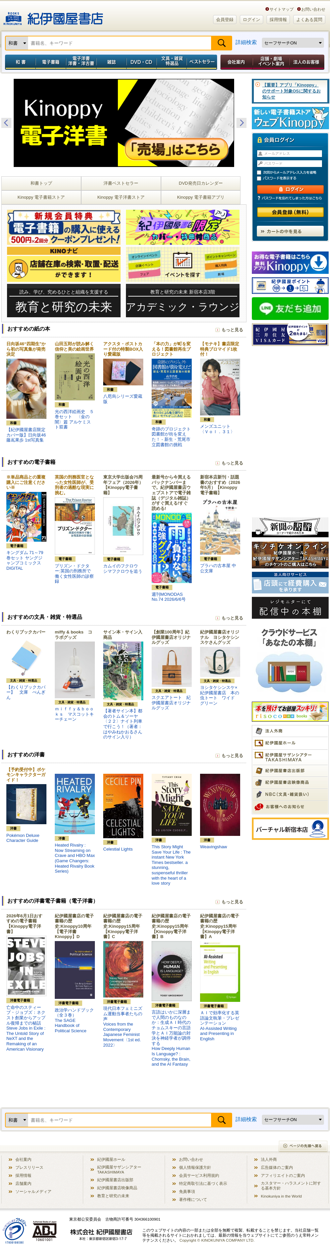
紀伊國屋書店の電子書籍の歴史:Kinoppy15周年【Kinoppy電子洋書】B (171, 926)
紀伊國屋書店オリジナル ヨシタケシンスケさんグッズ (219, 637)
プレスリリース (29, 1167)
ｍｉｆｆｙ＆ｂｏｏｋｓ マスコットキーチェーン (74, 714)
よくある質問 (309, 19)
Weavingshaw (213, 846)
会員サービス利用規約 (199, 1175)
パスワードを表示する (293, 178)
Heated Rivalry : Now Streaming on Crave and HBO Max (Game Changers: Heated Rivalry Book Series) (75, 858)
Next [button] (241, 123)
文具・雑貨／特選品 (172, 62)
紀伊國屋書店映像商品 (117, 1188)
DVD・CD (142, 62)
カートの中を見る (290, 231)
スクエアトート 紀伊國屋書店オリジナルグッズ (171, 702)
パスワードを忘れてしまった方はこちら (290, 198)
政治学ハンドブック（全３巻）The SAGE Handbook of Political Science (74, 1020)
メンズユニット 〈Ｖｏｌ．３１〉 (217, 429)
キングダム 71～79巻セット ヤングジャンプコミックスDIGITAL (24, 560)
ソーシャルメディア (33, 1191)
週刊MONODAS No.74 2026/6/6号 (169, 597)
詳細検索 (246, 42)
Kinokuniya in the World (281, 1196)
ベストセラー (202, 62)
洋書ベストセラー (121, 183)
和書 (19, 62)
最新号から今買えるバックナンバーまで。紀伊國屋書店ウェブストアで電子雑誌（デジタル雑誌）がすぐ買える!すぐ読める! (171, 493)
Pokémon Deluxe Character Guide (22, 838)
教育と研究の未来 (113, 1196)
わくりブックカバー (25, 632)
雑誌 (111, 62)
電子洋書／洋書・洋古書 (81, 62)
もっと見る (232, 329)
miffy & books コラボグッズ (73, 635)
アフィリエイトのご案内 (283, 1175)
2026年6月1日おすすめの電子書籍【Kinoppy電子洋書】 (24, 923)
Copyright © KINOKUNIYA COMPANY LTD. (217, 1240)
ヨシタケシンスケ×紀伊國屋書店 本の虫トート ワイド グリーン (219, 695)
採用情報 (278, 19)
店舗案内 (23, 1183)
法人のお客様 (307, 62)
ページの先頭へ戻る (303, 1146)
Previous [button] (6, 123)
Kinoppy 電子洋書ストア (121, 197)
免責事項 (187, 1191)
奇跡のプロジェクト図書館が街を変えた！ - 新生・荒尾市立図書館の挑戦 (171, 436)
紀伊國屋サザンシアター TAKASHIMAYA (119, 1169)
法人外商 (269, 1159)
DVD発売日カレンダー (200, 183)
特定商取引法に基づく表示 (203, 1183)
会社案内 (235, 62)
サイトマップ (282, 9)
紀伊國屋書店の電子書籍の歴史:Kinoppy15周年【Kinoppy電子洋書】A (219, 926)
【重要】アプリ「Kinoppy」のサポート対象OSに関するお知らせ (291, 91)
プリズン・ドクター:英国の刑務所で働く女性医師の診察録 (74, 573)
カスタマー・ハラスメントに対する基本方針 (291, 1185)
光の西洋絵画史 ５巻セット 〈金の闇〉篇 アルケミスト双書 (74, 419)
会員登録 (224, 19)
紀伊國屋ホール (111, 1159)
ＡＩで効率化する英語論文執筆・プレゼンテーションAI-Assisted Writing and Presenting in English (219, 1025)
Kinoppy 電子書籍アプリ (200, 197)
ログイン (251, 19)
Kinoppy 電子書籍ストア (41, 197)
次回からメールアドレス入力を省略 (293, 172)
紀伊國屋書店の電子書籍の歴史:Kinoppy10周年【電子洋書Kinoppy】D (74, 926)
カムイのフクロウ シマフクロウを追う (122, 568)
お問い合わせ (313, 9)
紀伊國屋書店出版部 (115, 1180)
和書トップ (41, 183)
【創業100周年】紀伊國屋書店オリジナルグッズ (171, 637)
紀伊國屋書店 (53, 16)
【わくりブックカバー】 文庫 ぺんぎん (25, 692)
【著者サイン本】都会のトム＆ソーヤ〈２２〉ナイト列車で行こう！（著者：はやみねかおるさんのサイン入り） (122, 723)
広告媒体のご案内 (277, 1167)
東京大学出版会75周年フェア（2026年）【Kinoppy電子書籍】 (123, 485)
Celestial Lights (118, 849)
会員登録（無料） (290, 212)
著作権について (193, 1199)
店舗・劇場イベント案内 (271, 62)
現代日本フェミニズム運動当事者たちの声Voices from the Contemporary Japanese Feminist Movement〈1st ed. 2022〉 (122, 1026)
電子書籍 (50, 62)
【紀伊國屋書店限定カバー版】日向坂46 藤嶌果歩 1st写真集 (26, 434)
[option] (123, 123)
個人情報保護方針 (195, 1167)
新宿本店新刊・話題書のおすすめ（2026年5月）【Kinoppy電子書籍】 (220, 485)
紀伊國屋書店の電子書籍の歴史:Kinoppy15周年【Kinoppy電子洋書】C (122, 926)
